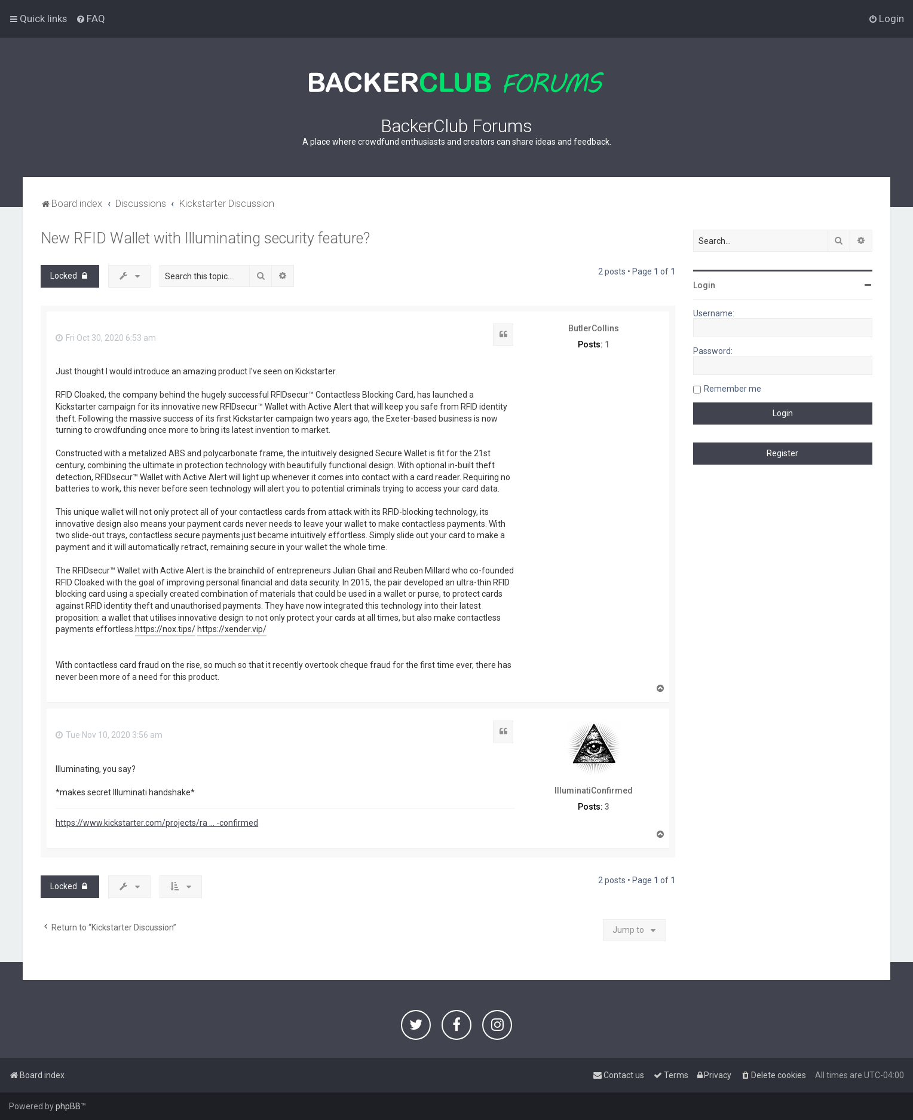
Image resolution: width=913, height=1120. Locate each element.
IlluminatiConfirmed (593, 790)
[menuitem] (90, 18)
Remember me (732, 388)
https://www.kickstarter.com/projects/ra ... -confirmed (157, 823)
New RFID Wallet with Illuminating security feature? (205, 238)
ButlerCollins (593, 328)
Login (704, 285)
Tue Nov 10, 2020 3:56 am (109, 735)
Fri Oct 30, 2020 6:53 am (106, 338)
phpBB (68, 1106)
